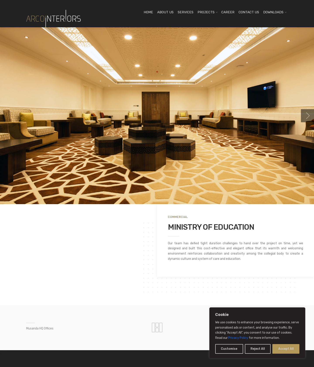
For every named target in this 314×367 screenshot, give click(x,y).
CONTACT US (249, 12)
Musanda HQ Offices (39, 328)
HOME (148, 12)
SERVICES (185, 12)
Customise (229, 349)
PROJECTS (206, 12)
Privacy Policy (238, 338)
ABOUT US (165, 12)
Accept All (286, 349)
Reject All (258, 349)
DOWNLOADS (273, 12)
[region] (257, 332)
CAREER (227, 12)
